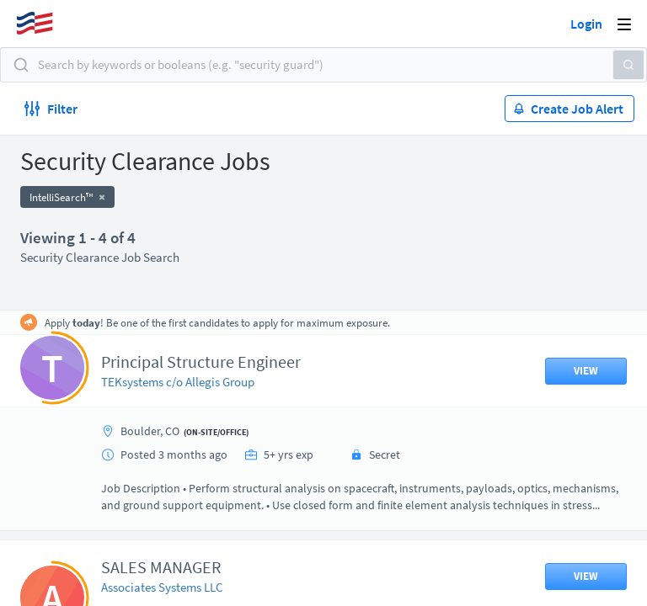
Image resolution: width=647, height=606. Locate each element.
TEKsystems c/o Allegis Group (177, 382)
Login (586, 23)
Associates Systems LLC (162, 587)
